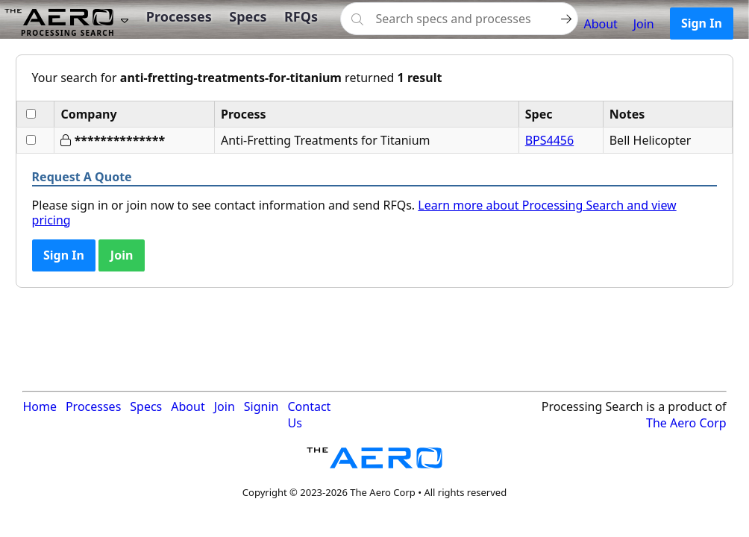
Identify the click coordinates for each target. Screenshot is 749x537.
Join (643, 24)
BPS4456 (549, 140)
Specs (247, 16)
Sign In (701, 23)
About (600, 24)
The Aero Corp (686, 423)
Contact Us (308, 414)
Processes (179, 16)
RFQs (301, 16)
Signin (261, 406)
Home (39, 406)
